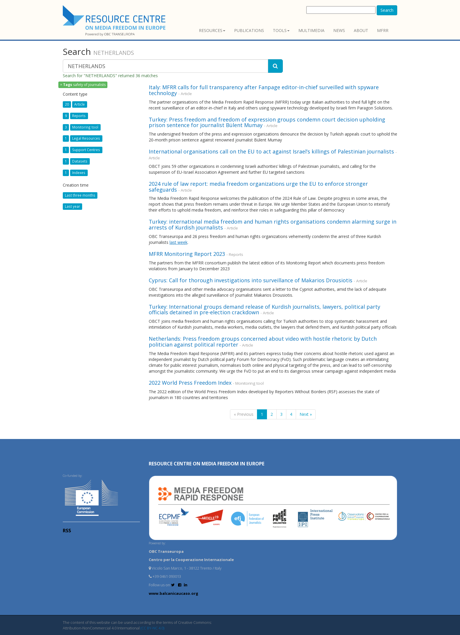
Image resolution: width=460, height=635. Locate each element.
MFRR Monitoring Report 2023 (187, 253)
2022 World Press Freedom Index (190, 382)
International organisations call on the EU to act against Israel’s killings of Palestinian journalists (271, 151)
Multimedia (311, 30)
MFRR (382, 30)
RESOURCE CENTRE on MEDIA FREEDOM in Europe (206, 463)
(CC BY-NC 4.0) (152, 628)
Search (386, 10)
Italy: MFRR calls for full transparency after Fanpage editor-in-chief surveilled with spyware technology (264, 90)
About (361, 30)
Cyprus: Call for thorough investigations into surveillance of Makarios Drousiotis (251, 280)
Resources (212, 30)
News (339, 30)
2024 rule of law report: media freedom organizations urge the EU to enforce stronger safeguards (258, 186)
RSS (67, 530)
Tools (281, 30)
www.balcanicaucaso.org (173, 593)
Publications (249, 30)
